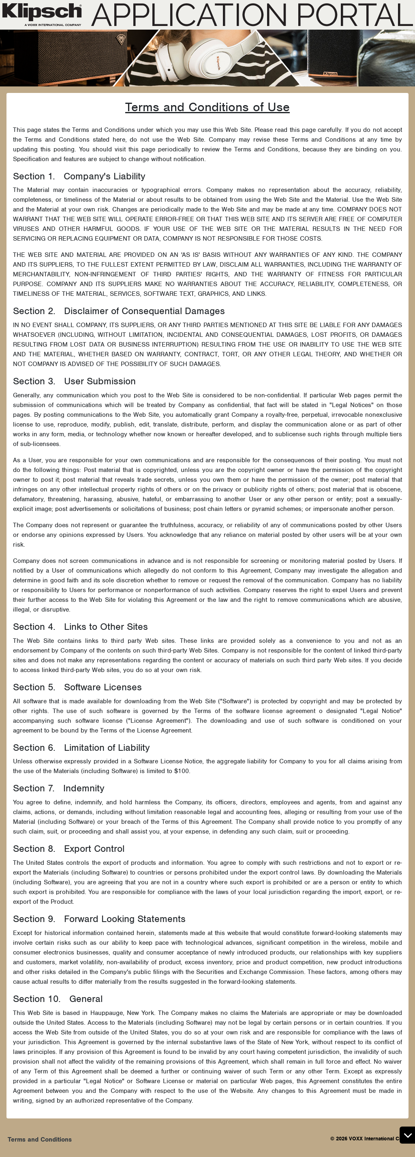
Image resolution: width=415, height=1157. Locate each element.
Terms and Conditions (40, 1139)
